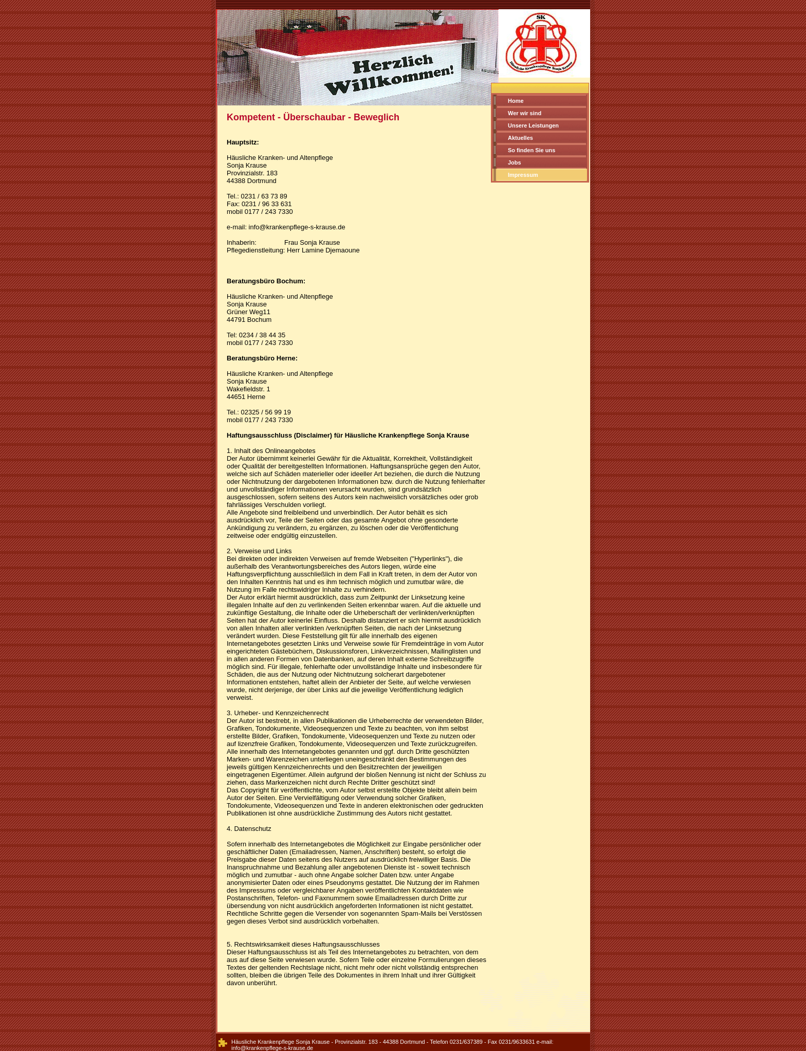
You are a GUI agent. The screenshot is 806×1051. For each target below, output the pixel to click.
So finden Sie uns (531, 150)
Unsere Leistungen (533, 125)
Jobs (514, 162)
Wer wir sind (524, 113)
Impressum (523, 175)
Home (516, 101)
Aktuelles (520, 138)
